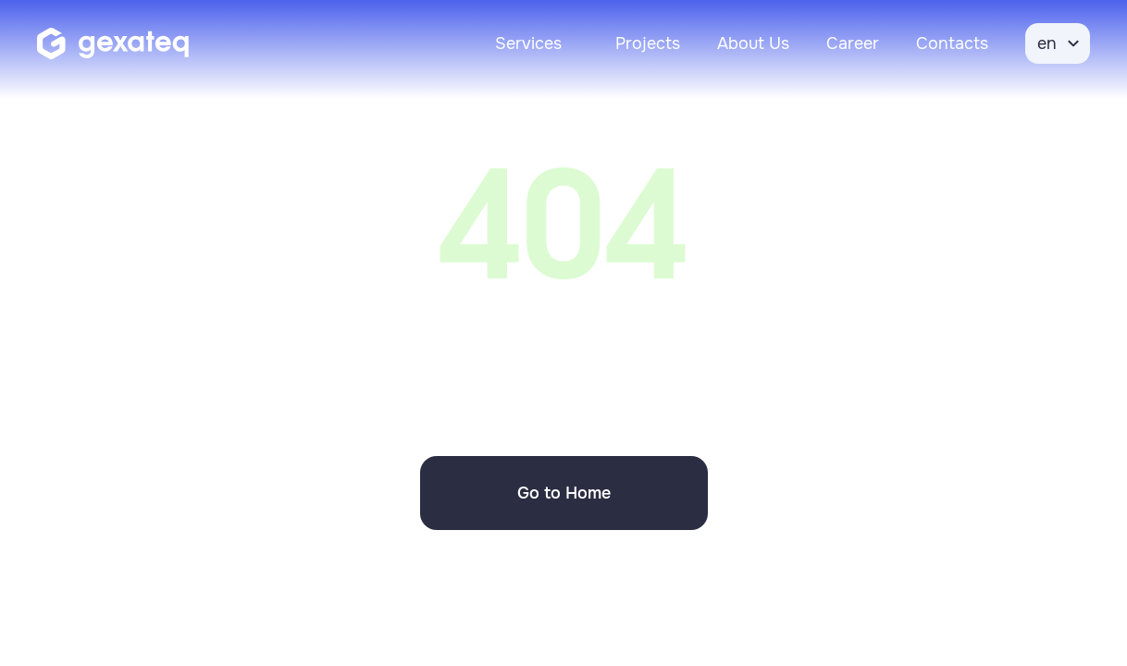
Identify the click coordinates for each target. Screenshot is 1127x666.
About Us (753, 43)
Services (528, 43)
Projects (647, 43)
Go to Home (564, 493)
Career (852, 43)
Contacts (952, 43)
